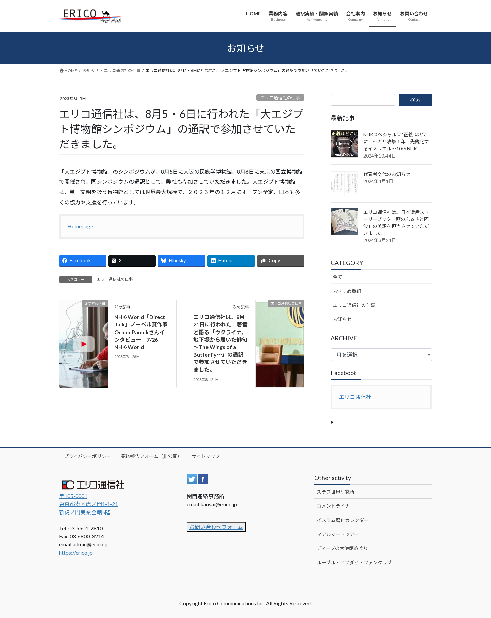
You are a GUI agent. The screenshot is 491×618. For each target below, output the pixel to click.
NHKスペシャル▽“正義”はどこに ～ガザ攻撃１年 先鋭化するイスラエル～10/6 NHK (396, 141)
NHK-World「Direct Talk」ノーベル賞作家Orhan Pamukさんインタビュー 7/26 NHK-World (141, 332)
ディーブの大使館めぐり (342, 548)
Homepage (80, 226)
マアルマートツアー (338, 534)
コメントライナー (335, 506)
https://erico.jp (76, 552)
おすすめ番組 (347, 291)
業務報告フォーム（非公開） (151, 456)
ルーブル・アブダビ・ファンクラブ (354, 562)
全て (337, 277)
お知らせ (342, 319)
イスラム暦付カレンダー (343, 520)
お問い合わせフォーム (216, 527)
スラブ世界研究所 (335, 492)
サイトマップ (206, 456)
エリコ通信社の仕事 (280, 97)
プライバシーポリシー (87, 456)
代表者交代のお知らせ (386, 174)
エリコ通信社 (355, 397)
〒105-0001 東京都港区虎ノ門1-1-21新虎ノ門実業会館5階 (88, 504)
